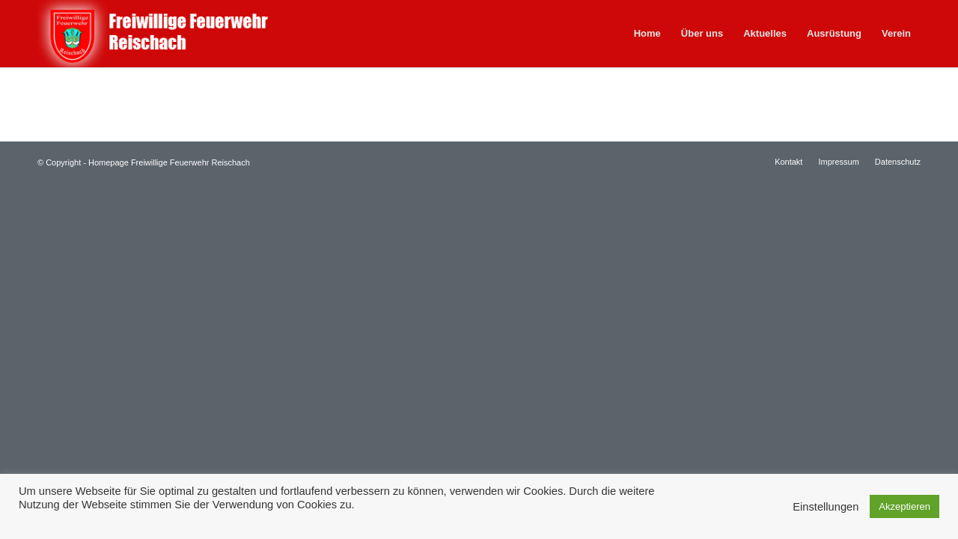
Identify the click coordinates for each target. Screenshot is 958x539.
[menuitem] (647, 33)
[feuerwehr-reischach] (174, 33)
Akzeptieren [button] (904, 506)
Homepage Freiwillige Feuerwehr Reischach (169, 162)
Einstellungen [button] (825, 507)
